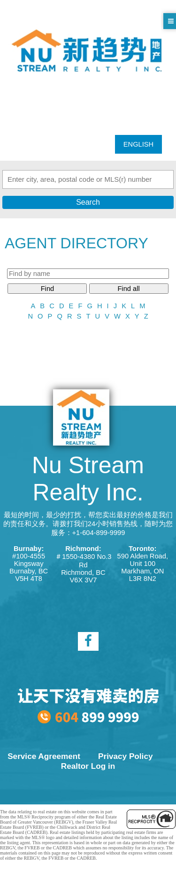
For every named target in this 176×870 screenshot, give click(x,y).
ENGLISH (138, 144)
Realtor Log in (88, 766)
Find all (128, 288)
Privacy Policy (125, 756)
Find (47, 288)
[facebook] (88, 641)
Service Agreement (44, 756)
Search (88, 202)
